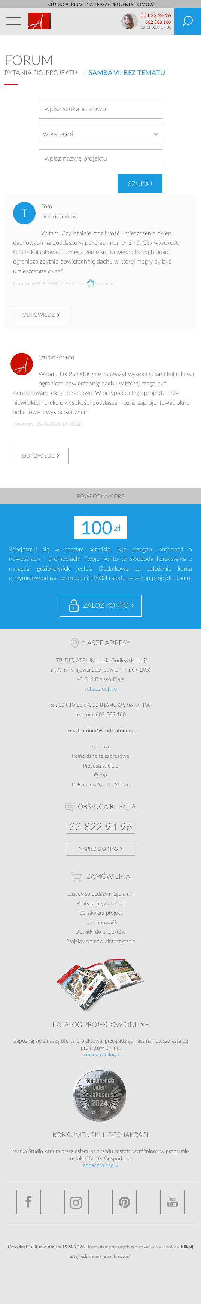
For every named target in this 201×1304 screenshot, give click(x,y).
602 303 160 (158, 22)
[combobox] (100, 134)
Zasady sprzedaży (87, 894)
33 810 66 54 (74, 705)
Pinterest (124, 1202)
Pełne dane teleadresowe (100, 756)
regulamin (123, 894)
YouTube (172, 1202)
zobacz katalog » (100, 1054)
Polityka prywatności (100, 903)
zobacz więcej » (100, 1165)
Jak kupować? (101, 922)
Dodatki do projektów (100, 932)
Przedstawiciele (100, 766)
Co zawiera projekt (100, 913)
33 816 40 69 (108, 705)
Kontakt (101, 747)
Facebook (28, 1202)
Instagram (76, 1202)
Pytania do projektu (40, 73)
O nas (100, 775)
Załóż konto (106, 605)
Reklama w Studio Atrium (101, 785)
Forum (28, 61)
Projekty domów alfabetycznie (100, 941)
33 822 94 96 (156, 15)
